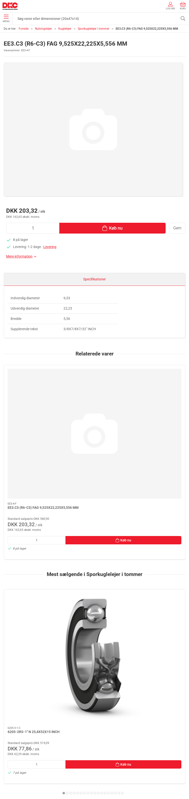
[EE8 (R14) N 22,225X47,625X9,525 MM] (156, 522)
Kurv (183, 6)
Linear (9, 709)
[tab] (84, 611)
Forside (24, 28)
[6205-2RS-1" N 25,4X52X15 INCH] (33, 522)
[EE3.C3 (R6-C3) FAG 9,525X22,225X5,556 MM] (33, 387)
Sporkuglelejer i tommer (93, 28)
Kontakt (11, 758)
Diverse (10, 730)
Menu (6, 19)
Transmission (15, 716)
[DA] (10, 6)
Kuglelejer (64, 28)
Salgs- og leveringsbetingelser (27, 779)
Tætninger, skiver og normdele (27, 723)
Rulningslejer (43, 28)
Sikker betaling (16, 772)
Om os (10, 751)
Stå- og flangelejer (18, 688)
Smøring (11, 702)
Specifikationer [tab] (94, 279)
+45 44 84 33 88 (16, 653)
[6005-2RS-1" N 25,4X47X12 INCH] (94, 522)
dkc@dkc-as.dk (15, 659)
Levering (49, 247)
